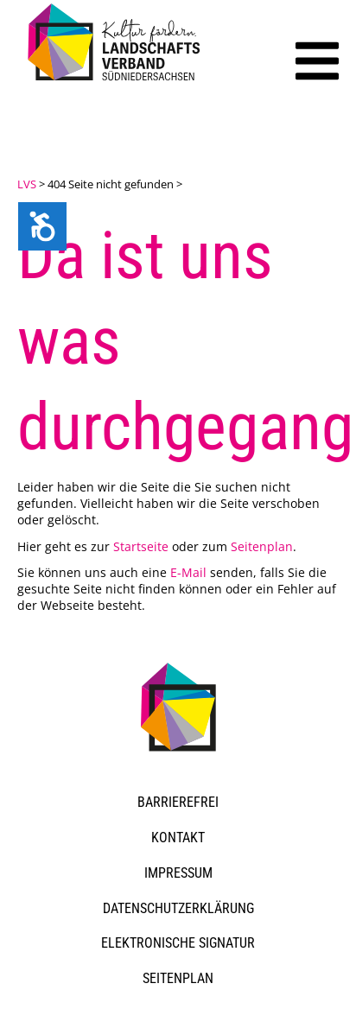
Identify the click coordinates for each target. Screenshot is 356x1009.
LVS (26, 184)
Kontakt (178, 837)
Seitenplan (262, 546)
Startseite (140, 546)
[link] (116, 82)
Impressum (178, 873)
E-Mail (188, 572)
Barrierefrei (178, 802)
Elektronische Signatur (178, 943)
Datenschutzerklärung (178, 908)
